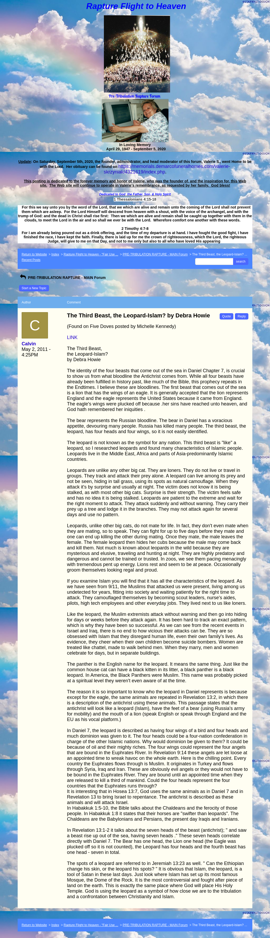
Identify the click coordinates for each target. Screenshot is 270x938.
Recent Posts (31, 260)
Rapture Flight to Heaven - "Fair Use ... (91, 254)
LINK (72, 337)
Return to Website (34, 254)
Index (55, 254)
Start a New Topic (34, 288)
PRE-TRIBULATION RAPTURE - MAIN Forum (155, 254)
